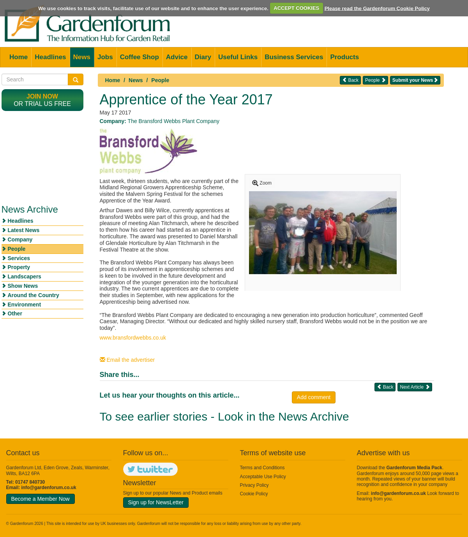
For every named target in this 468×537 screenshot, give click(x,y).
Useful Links (238, 57)
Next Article (414, 387)
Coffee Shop (139, 57)
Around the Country (33, 295)
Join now (42, 96)
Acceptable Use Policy (263, 476)
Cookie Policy (254, 494)
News (81, 57)
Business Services (294, 57)
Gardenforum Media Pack (414, 467)
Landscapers (24, 276)
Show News (23, 286)
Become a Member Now (40, 499)
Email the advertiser (127, 360)
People (160, 80)
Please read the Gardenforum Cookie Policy (377, 8)
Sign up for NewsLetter (156, 502)
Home (18, 57)
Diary (203, 57)
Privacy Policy (254, 485)
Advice (177, 57)
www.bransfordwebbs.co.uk (133, 338)
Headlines (50, 57)
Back (350, 80)
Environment (24, 304)
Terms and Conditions (262, 467)
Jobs (105, 57)
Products (344, 57)
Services (19, 258)
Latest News (24, 230)
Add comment (313, 397)
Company (20, 239)
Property (19, 267)
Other (15, 313)
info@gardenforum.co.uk (48, 487)
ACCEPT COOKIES (296, 8)
